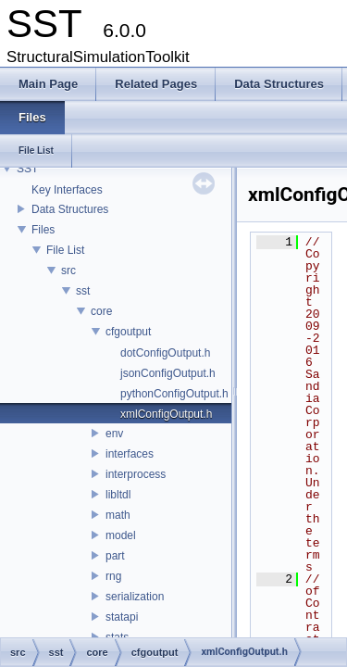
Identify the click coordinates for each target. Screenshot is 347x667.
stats (117, 637)
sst (83, 290)
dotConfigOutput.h (165, 352)
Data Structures (69, 209)
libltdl (117, 494)
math (117, 515)
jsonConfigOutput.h (168, 373)
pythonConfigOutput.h (174, 393)
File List (65, 250)
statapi (121, 616)
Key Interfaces (67, 189)
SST (27, 168)
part (115, 555)
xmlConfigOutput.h (166, 414)
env (114, 433)
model (120, 535)
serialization (134, 596)
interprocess (135, 474)
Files (43, 229)
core (101, 311)
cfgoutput (128, 331)
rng (113, 576)
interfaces (129, 453)
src (68, 270)
